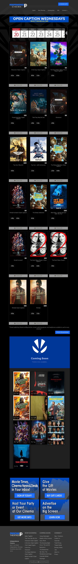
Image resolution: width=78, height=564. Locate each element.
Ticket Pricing (57, 543)
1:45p (12, 218)
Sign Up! (63, 4)
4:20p (12, 170)
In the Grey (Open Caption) (31, 543)
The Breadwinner (44, 549)
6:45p (58, 170)
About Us (56, 552)
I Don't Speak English (30, 545)
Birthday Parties (58, 547)
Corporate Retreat (44, 556)
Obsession (27, 549)
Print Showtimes (62, 332)
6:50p (17, 75)
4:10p (32, 218)
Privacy (56, 554)
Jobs (55, 549)
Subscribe (56, 540)
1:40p (32, 123)
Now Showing (41, 10)
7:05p (12, 266)
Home (33, 10)
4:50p (32, 75)
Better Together (29, 536)
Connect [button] (64, 10)
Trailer (18, 85)
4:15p (12, 75)
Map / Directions (58, 536)
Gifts (58, 10)
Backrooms (42, 547)
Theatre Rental (58, 545)
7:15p (37, 75)
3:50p (12, 123)
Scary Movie (43, 540)
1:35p (52, 170)
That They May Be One (31, 538)
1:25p (32, 313)
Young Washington (44, 536)
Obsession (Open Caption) (31, 540)
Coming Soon (51, 10)
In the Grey (27, 547)
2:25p (52, 75)
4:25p (17, 218)
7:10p (37, 123)
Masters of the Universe (46, 538)
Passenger (42, 558)
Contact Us (57, 538)
